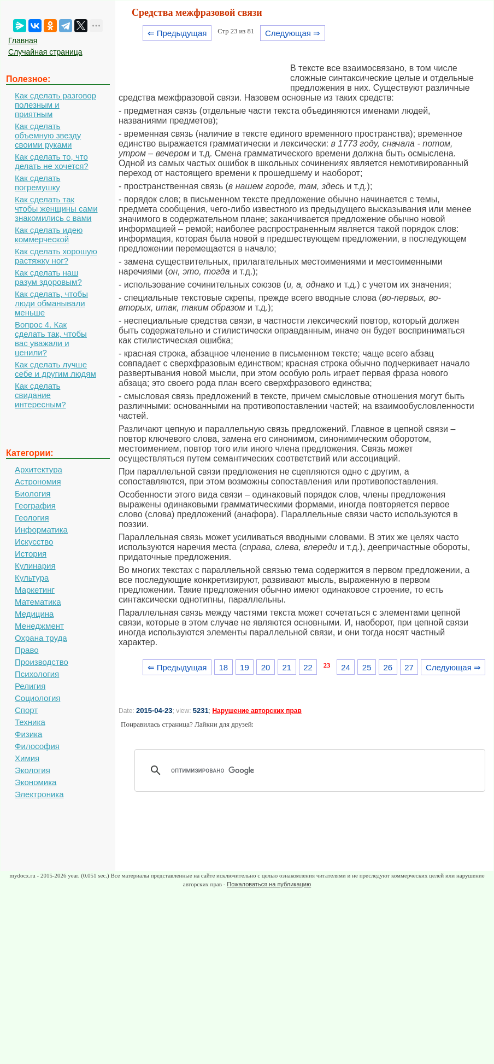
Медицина (34, 613)
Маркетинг (35, 589)
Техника (30, 722)
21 (286, 667)
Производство (41, 662)
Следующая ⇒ (292, 33)
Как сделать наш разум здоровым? (48, 277)
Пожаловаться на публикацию (269, 884)
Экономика (35, 782)
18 (223, 667)
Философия (37, 746)
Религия (30, 686)
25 (367, 667)
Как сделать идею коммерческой (49, 234)
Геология (32, 517)
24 (345, 667)
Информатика (41, 529)
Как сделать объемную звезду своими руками (48, 135)
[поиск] (313, 770)
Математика (38, 601)
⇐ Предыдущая (177, 33)
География (35, 505)
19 (244, 667)
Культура (32, 577)
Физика (28, 734)
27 (409, 667)
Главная (22, 40)
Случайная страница (45, 52)
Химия (27, 758)
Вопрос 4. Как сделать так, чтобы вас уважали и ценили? (51, 338)
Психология (37, 674)
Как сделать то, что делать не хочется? (52, 161)
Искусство (34, 541)
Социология (37, 698)
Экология (32, 770)
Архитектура (38, 469)
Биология (32, 493)
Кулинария (35, 565)
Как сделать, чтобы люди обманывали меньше (51, 303)
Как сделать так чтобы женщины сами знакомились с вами (56, 209)
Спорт (26, 710)
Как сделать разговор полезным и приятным (55, 105)
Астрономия (38, 481)
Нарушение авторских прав (256, 711)
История (30, 553)
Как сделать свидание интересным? (40, 395)
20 (265, 667)
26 (388, 667)
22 (308, 667)
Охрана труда (41, 637)
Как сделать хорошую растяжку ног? (56, 256)
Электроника (39, 794)
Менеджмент (39, 625)
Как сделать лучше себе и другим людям (55, 369)
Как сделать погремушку (37, 182)
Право (27, 649)
